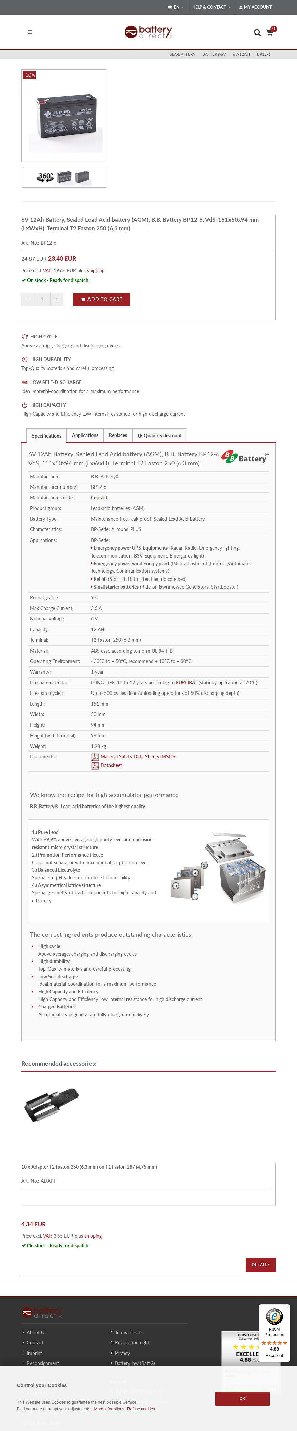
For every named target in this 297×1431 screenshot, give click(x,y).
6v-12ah (241, 54)
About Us (36, 1332)
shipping (95, 270)
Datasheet (110, 765)
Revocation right (132, 1342)
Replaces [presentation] (118, 435)
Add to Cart (101, 299)
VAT (47, 270)
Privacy (122, 1353)
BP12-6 (264, 54)
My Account (255, 7)
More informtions (109, 1409)
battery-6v (214, 54)
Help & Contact (211, 7)
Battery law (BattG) (135, 1363)
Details (261, 1264)
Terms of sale (128, 1332)
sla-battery (182, 54)
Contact (99, 497)
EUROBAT (186, 682)
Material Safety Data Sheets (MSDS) (138, 757)
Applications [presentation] (85, 435)
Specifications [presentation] (46, 436)
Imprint (34, 1353)
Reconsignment (43, 1363)
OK (242, 1398)
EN (176, 7)
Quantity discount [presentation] (160, 435)
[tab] (46, 435)
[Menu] (286, 1308)
